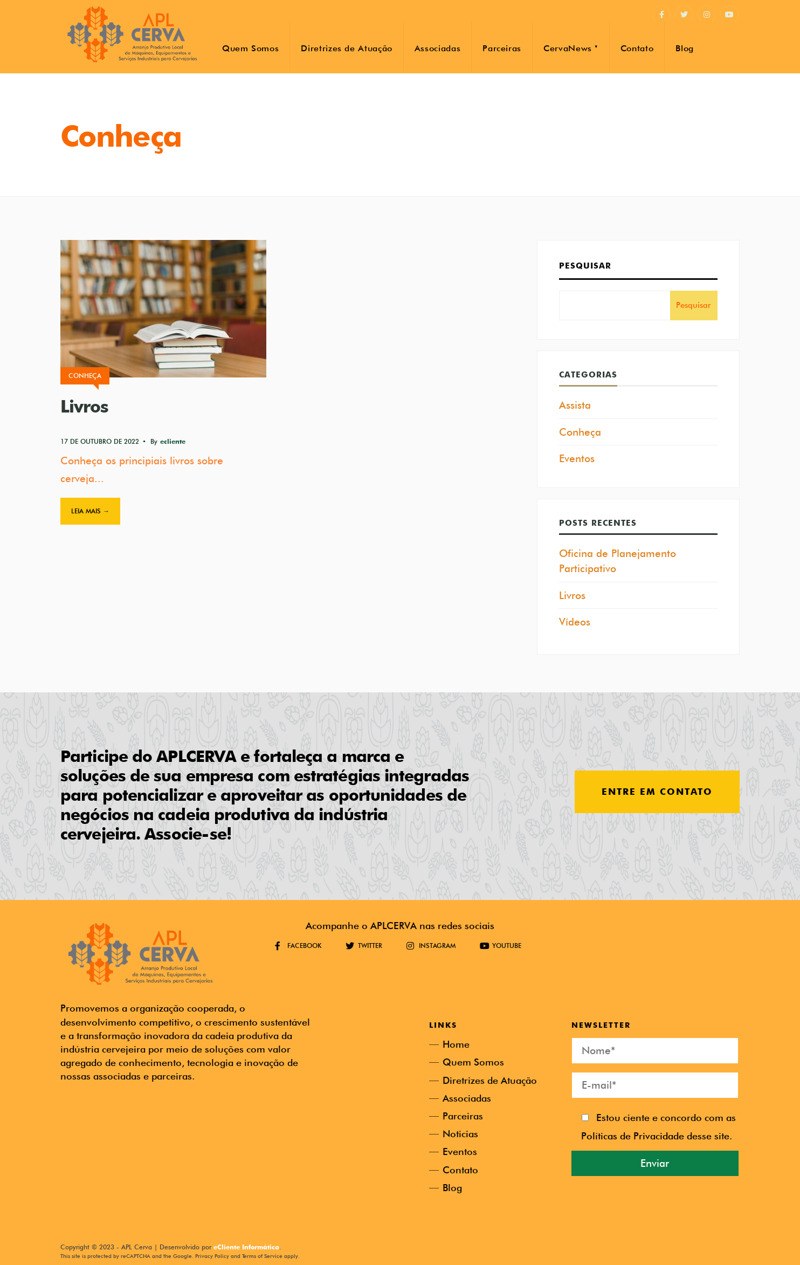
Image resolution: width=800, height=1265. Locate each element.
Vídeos (574, 622)
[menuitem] (570, 46)
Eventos (577, 458)
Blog (684, 48)
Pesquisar (585, 266)
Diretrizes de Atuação (346, 48)
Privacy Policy (212, 1256)
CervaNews (567, 48)
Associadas (437, 48)
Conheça (84, 376)
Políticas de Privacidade (632, 1136)
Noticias (460, 1133)
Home (456, 1044)
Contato (636, 48)
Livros (84, 406)
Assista (575, 405)
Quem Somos (250, 48)
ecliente (172, 441)
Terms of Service (262, 1256)
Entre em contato (657, 791)
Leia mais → (90, 511)
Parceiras (501, 48)
